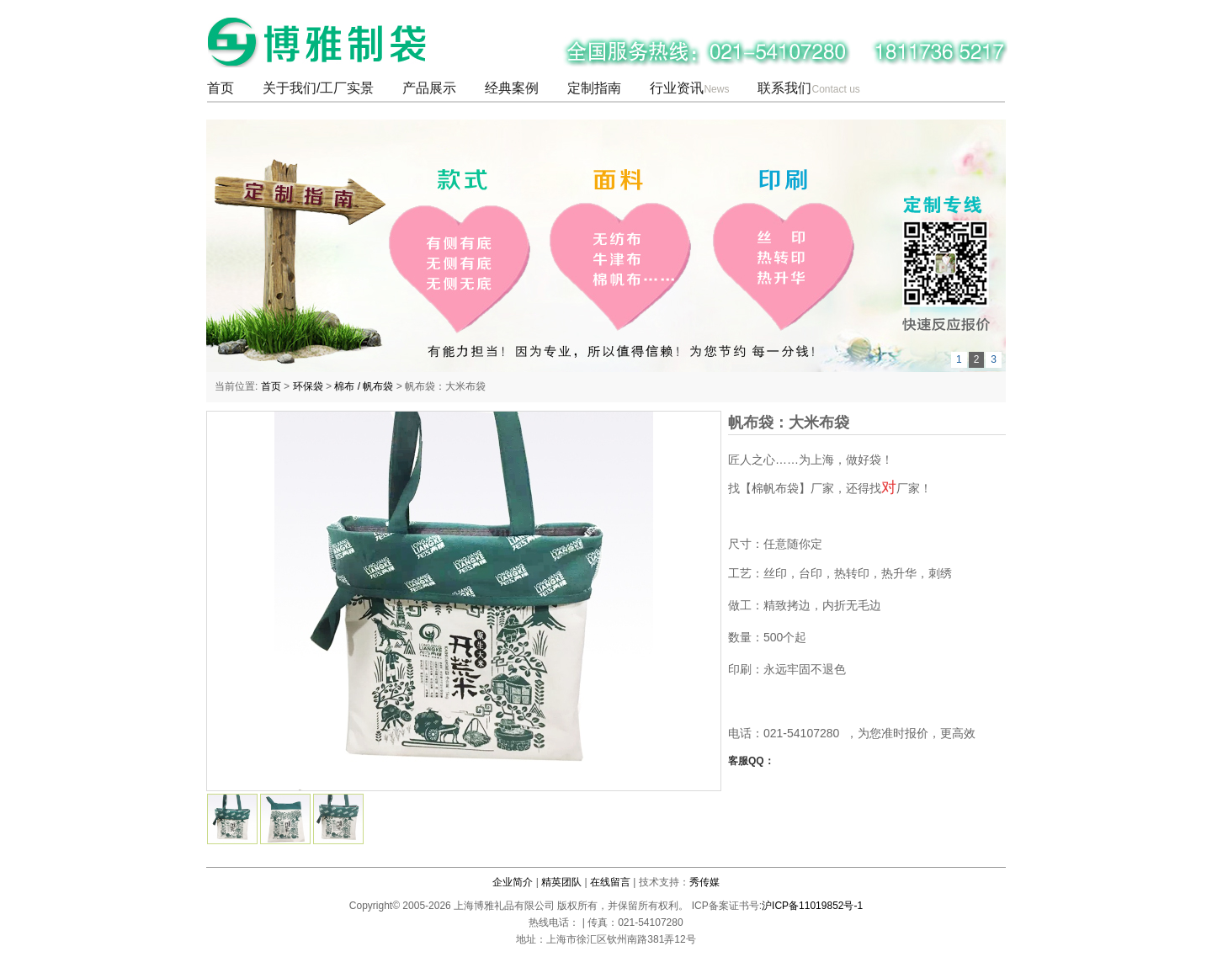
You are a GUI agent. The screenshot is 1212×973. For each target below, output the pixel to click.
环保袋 (308, 387)
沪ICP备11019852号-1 (812, 906)
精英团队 (561, 882)
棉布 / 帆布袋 (363, 387)
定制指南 (594, 88)
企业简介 (512, 882)
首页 (220, 88)
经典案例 (512, 88)
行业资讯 (689, 88)
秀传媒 (704, 882)
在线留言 (610, 882)
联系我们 (808, 88)
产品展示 (429, 88)
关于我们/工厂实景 (318, 88)
